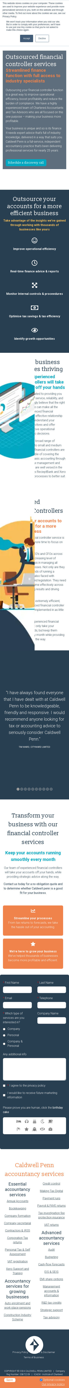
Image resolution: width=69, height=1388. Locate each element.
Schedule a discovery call (26, 163)
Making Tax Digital (51, 1191)
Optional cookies (54, 1380)
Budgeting (51, 1257)
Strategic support (51, 1310)
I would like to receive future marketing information (32, 1095)
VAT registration (17, 1261)
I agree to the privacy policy (26, 1085)
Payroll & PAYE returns (51, 1205)
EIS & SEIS (52, 1272)
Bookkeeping (17, 1208)
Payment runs (51, 1198)
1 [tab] (18, 789)
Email (7, 998)
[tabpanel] (34, 720)
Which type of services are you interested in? (13, 1017)
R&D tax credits (51, 1302)
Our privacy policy (53, 1384)
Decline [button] (42, 38)
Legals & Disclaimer (44, 1352)
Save (10, 1380)
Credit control (51, 1183)
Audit (51, 1249)
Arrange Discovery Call (47, 1140)
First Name (11, 983)
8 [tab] (43, 789)
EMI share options (51, 1279)
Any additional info (14, 1054)
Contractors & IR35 (17, 1230)
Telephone (45, 998)
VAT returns (51, 1225)
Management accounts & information (51, 1291)
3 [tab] (25, 789)
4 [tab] (29, 789)
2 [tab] (21, 789)
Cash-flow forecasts (51, 1264)
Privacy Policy (20, 1352)
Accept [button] (26, 38)
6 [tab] (36, 789)
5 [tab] (32, 789)
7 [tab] (40, 789)
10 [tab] (51, 789)
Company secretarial (17, 1223)
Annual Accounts (17, 1201)
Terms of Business (34, 1357)
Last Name (45, 983)
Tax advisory (51, 1317)
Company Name (48, 1013)
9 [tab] (47, 789)
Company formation (18, 1216)
